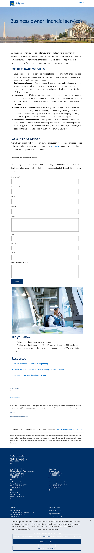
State (13, 244)
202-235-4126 (57, 473)
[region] (47, 535)
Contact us (55, 146)
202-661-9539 (19, 475)
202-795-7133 (19, 497)
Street (14, 216)
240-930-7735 (55, 488)
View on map (14, 516)
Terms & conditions (55, 517)
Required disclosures (15, 397)
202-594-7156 (19, 486)
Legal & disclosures (54, 514)
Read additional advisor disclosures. (19, 416)
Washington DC (15, 510)
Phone (14, 206)
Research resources (14, 399)
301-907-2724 (57, 486)
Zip (13, 253)
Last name (15, 187)
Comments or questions (19, 262)
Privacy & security (54, 510)
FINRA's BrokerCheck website (68, 429)
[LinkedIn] (13, 479)
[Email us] (11, 463)
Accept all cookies (46, 542)
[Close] (91, 520)
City (13, 234)
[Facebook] (13, 463)
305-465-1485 (17, 477)
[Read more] (13, 412)
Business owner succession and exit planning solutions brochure (38, 369)
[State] (45, 248)
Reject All (46, 536)
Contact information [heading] (17, 456)
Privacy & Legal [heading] (54, 507)
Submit (17, 281)
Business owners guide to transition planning (30, 364)
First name (15, 177)
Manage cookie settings (46, 548)
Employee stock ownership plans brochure (29, 375)
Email (13, 197)
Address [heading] (13, 507)
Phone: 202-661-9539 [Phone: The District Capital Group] (17, 461)
